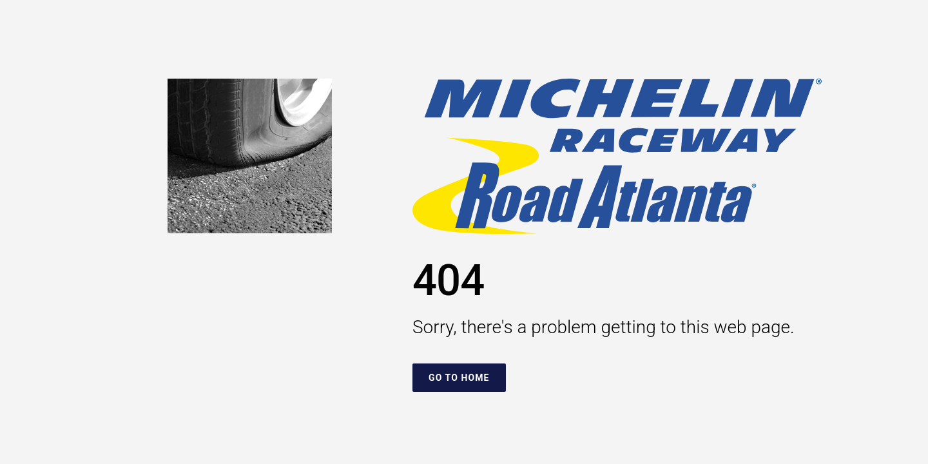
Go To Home (459, 377)
